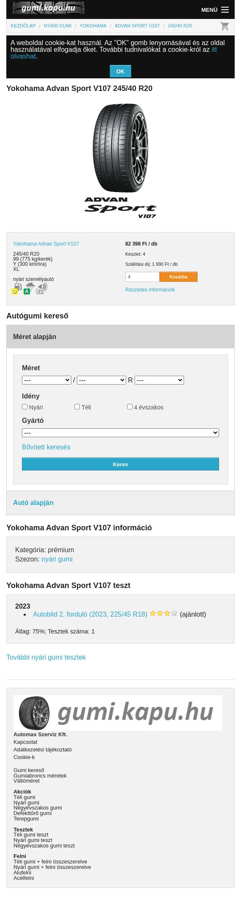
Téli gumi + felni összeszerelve (50, 861)
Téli (82, 407)
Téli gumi (24, 797)
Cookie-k (24, 757)
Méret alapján (34, 336)
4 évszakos (145, 407)
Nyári (32, 407)
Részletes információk (150, 290)
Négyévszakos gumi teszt (44, 845)
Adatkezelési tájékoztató (43, 749)
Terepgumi (26, 818)
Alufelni (22, 872)
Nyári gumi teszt (33, 840)
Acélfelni (24, 878)
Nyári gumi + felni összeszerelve (52, 867)
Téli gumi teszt (31, 834)
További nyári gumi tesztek (46, 657)
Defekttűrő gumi (32, 813)
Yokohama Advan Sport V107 (46, 244)
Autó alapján (33, 502)
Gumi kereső (29, 770)
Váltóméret (27, 781)
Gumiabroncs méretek (40, 775)
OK (120, 71)
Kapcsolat (25, 742)
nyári (18, 279)
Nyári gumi (26, 802)
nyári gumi (57, 559)
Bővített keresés (46, 447)
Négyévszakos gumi (38, 807)
